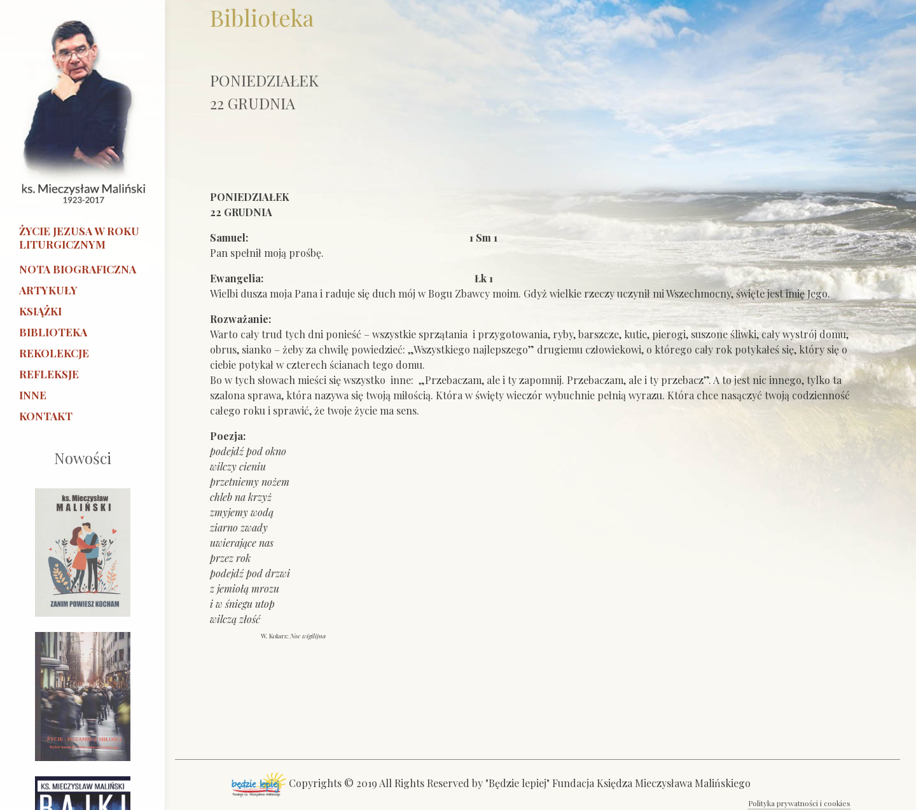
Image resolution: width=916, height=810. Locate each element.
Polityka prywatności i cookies (799, 803)
